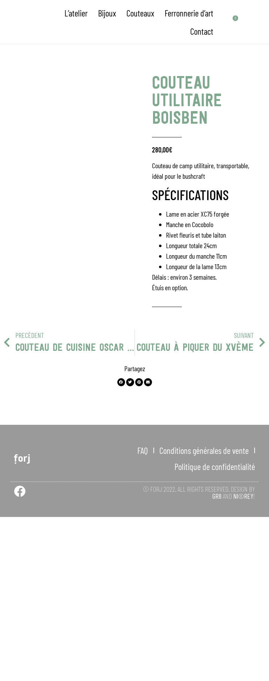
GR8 (216, 660)
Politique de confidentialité (214, 630)
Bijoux (107, 13)
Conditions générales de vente (204, 614)
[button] (121, 546)
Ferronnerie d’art (189, 13)
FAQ (142, 614)
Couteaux (140, 13)
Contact (201, 31)
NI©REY (243, 660)
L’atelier (76, 13)
